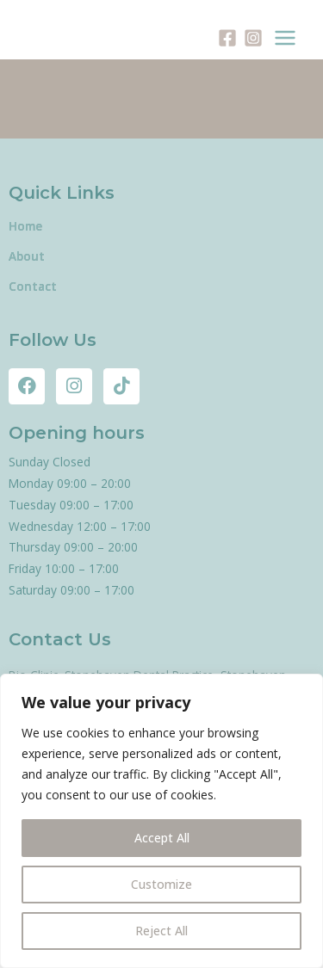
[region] (161, 821)
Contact (33, 286)
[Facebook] (227, 38)
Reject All (161, 930)
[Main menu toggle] (285, 38)
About (27, 256)
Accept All (161, 837)
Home (25, 226)
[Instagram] (253, 38)
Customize (161, 884)
